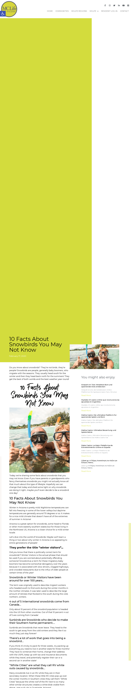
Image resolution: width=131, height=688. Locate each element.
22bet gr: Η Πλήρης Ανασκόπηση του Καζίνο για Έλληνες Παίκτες (99, 461)
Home (50, 11)
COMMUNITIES (62, 11)
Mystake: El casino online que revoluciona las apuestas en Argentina (100, 401)
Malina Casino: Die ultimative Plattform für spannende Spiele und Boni (99, 416)
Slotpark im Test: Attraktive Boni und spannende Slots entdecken (96, 386)
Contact (124, 11)
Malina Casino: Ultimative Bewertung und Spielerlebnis (98, 431)
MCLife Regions (79, 11)
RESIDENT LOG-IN (109, 11)
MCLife (94, 11)
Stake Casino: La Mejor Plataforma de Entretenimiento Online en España (97, 446)
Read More (86, 395)
